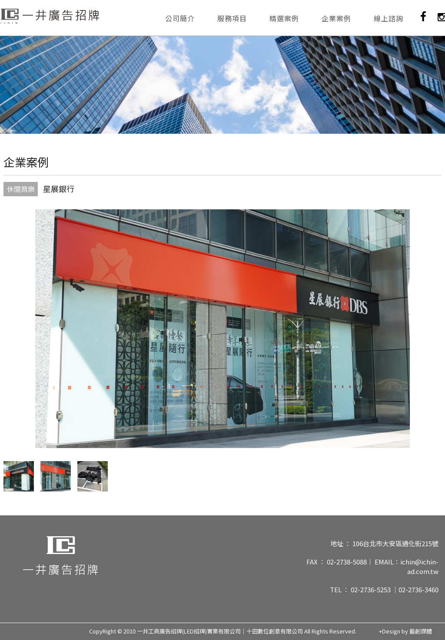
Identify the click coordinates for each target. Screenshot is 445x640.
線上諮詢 (388, 18)
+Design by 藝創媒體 (405, 631)
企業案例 (336, 18)
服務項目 (232, 18)
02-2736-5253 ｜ (375, 589)
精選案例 (284, 18)
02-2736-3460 (418, 589)
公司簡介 (180, 18)
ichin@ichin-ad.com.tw (419, 566)
